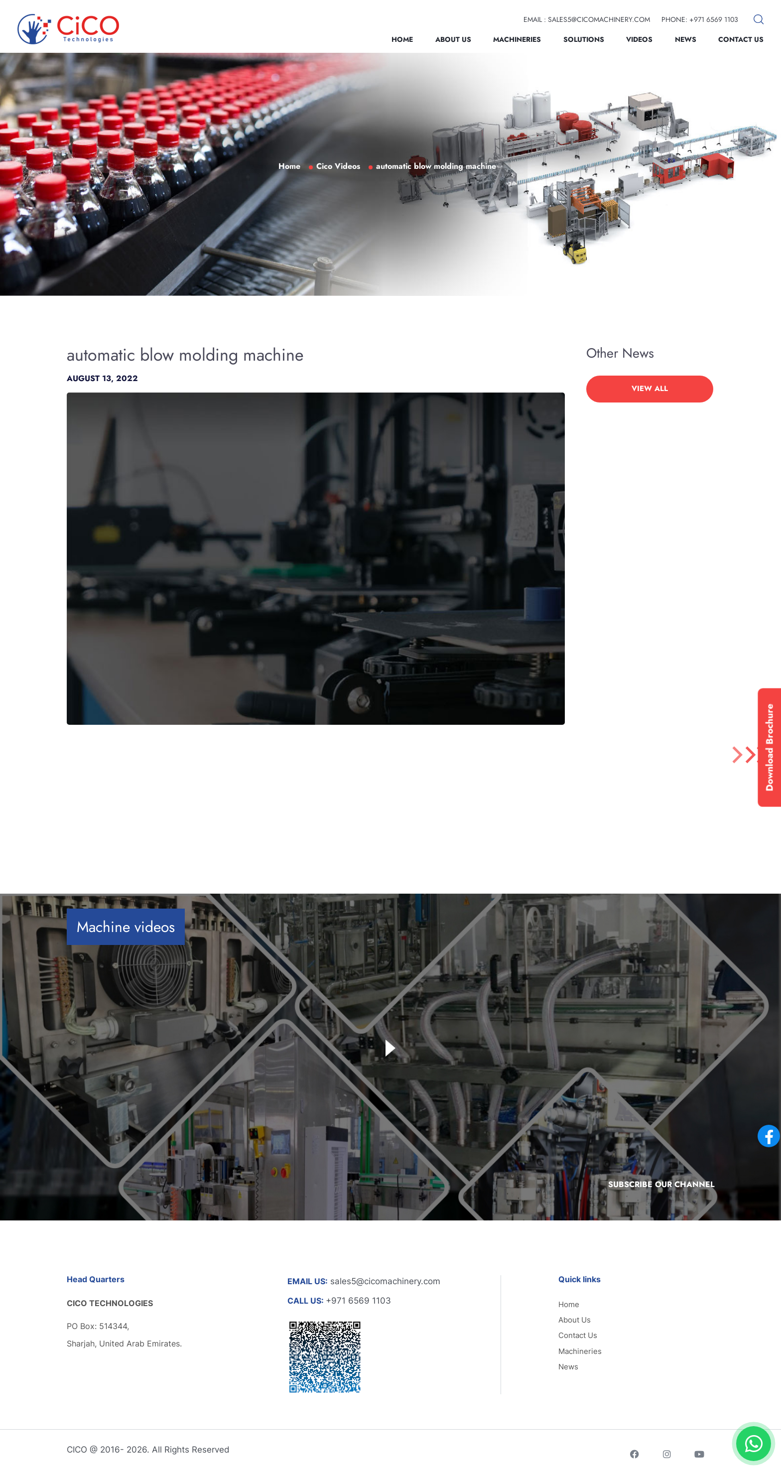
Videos (639, 39)
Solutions (583, 39)
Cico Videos (338, 166)
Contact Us (741, 39)
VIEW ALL (650, 388)
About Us (453, 39)
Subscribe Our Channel (661, 1184)
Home (402, 39)
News (685, 39)
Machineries (517, 39)
